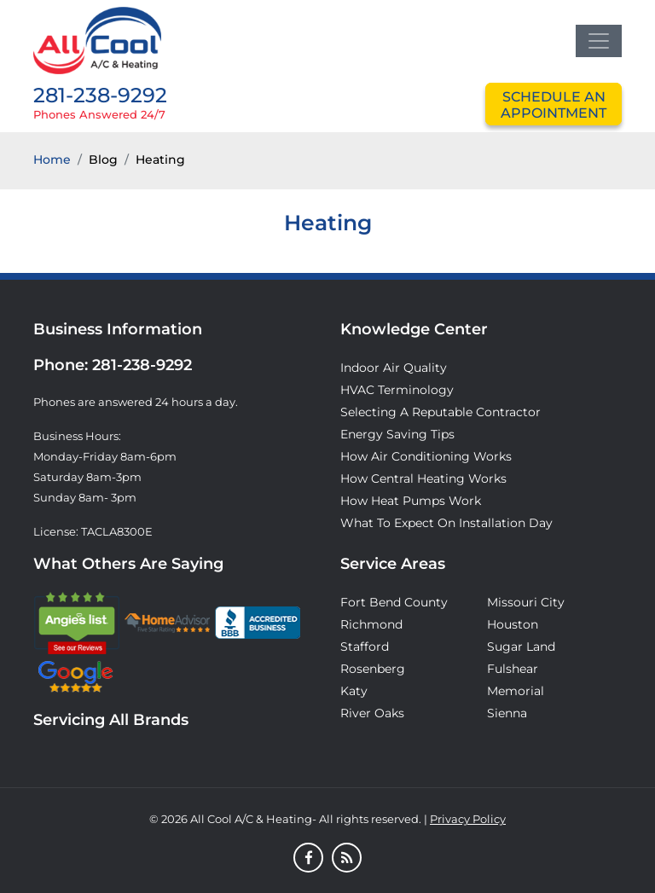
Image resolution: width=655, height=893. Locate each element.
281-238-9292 (100, 95)
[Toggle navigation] (599, 41)
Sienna (507, 713)
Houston (512, 624)
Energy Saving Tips (397, 434)
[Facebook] (308, 859)
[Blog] (346, 859)
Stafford (364, 646)
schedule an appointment (553, 105)
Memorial (515, 691)
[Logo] (97, 39)
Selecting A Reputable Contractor (440, 412)
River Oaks (372, 713)
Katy (354, 691)
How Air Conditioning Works (426, 456)
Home (52, 159)
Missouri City (526, 602)
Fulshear (512, 668)
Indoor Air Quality (393, 367)
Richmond (371, 624)
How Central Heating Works (423, 478)
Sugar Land (521, 646)
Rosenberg (372, 668)
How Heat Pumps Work (410, 500)
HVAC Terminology (397, 389)
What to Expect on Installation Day (446, 523)
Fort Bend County (394, 602)
